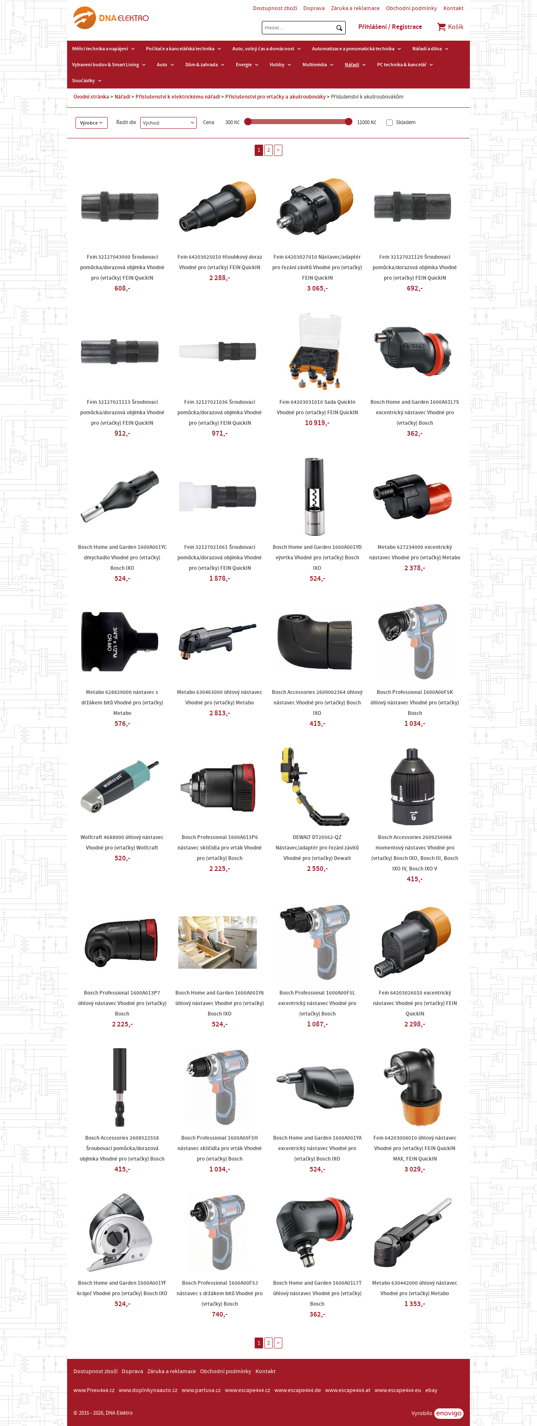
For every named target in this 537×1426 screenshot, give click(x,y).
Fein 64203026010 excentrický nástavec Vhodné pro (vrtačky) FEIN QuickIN (415, 1003)
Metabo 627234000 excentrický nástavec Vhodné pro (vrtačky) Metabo (414, 552)
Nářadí (352, 65)
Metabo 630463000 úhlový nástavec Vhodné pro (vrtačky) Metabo (219, 697)
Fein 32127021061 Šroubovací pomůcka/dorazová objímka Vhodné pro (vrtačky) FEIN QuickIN (219, 557)
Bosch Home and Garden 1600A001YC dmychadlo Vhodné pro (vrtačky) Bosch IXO (122, 557)
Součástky (83, 80)
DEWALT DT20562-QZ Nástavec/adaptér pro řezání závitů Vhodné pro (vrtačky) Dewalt (317, 847)
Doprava (314, 8)
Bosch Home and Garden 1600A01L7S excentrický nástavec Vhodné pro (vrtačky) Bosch (414, 412)
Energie (244, 65)
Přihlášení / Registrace (390, 27)
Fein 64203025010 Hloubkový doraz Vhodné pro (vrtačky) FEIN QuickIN (219, 262)
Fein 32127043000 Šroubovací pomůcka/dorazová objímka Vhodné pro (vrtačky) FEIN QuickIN (122, 267)
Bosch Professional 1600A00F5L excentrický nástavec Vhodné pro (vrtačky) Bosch (317, 1003)
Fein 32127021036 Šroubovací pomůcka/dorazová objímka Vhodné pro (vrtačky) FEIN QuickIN (219, 412)
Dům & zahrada (201, 65)
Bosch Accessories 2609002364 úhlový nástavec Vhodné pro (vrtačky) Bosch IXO (317, 702)
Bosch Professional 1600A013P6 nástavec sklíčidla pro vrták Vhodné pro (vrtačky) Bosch (219, 847)
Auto (162, 65)
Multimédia (314, 65)
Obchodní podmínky (411, 8)
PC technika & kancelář (401, 65)
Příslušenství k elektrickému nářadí (178, 97)
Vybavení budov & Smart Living (105, 65)
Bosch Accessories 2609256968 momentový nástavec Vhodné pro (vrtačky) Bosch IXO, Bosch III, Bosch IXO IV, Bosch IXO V (414, 853)
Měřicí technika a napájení (100, 49)
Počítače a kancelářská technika (180, 49)
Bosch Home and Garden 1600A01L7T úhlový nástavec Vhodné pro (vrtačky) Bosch (317, 1293)
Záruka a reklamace (355, 8)
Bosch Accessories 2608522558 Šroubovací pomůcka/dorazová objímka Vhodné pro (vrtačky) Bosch (122, 1148)
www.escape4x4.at (347, 1390)
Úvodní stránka (91, 97)
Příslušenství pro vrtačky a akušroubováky (275, 97)
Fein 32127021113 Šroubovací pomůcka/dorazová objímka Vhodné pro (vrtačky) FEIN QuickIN (122, 412)
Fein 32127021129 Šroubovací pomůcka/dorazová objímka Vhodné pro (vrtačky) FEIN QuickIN (415, 267)
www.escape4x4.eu (398, 1390)
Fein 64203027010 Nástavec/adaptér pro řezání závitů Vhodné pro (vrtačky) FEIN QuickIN (317, 267)
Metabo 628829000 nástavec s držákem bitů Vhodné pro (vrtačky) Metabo (122, 702)
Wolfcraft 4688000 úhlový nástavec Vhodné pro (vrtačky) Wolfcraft (122, 842)
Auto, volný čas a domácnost (263, 49)
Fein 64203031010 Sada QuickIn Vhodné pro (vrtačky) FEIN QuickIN (317, 407)
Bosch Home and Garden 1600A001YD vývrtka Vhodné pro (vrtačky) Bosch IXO (317, 557)
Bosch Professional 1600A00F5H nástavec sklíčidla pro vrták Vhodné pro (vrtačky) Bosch (219, 1148)
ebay (431, 1390)
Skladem (405, 122)
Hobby (277, 65)
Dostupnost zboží (275, 8)
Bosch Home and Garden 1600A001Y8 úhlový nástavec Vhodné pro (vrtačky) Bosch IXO (219, 1003)
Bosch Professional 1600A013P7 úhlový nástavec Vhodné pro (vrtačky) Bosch (122, 1003)
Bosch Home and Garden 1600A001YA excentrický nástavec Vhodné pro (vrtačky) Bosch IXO (317, 1148)
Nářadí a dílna (427, 49)
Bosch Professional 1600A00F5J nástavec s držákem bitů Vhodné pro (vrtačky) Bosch (220, 1293)
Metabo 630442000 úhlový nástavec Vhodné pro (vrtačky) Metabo (414, 1288)
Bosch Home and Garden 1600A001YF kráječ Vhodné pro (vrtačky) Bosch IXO (122, 1288)
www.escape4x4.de (297, 1390)
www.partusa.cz (201, 1390)
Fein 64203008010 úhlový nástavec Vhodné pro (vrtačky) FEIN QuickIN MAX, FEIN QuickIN (414, 1148)
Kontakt (453, 8)
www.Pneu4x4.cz (94, 1390)
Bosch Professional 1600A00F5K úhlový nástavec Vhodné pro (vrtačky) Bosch (414, 702)
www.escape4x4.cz (247, 1390)
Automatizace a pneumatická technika (353, 49)
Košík (450, 27)
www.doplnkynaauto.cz (148, 1390)
